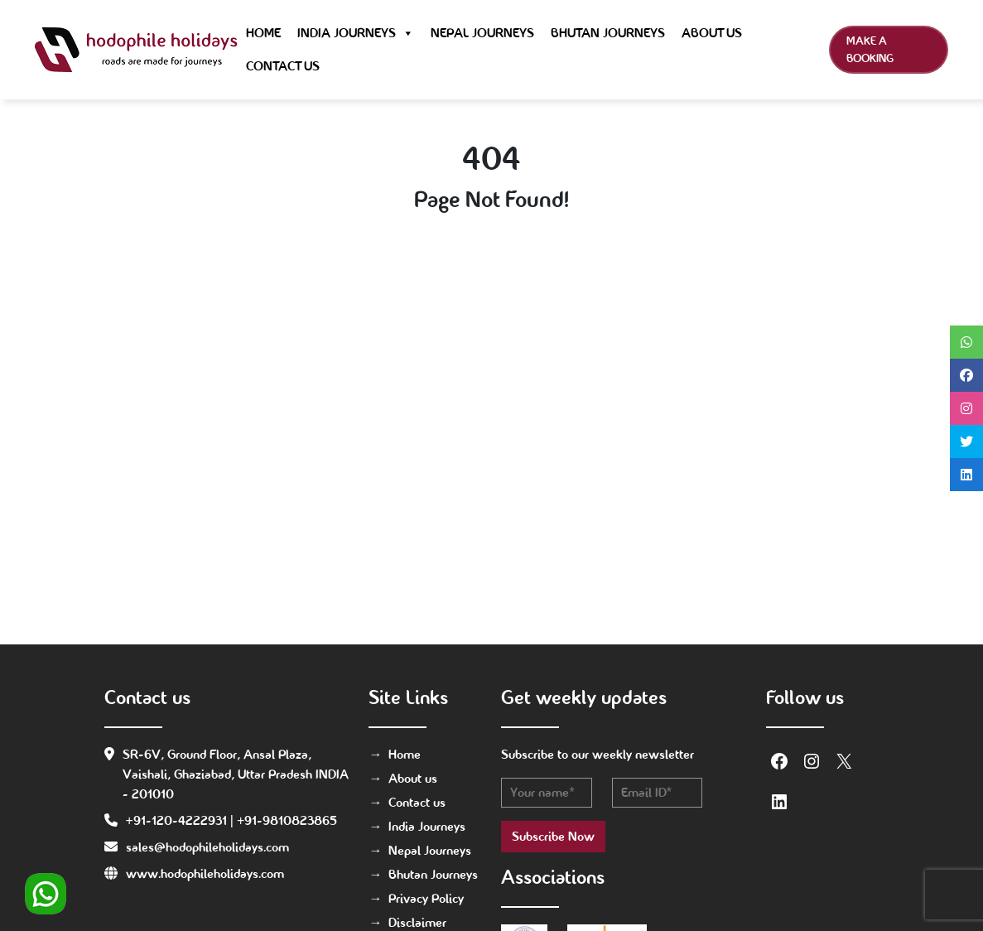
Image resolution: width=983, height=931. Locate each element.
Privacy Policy (426, 898)
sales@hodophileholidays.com (207, 847)
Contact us (283, 66)
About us (712, 32)
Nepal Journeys (482, 32)
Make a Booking (870, 49)
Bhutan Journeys (608, 32)
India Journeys (355, 33)
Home (263, 32)
